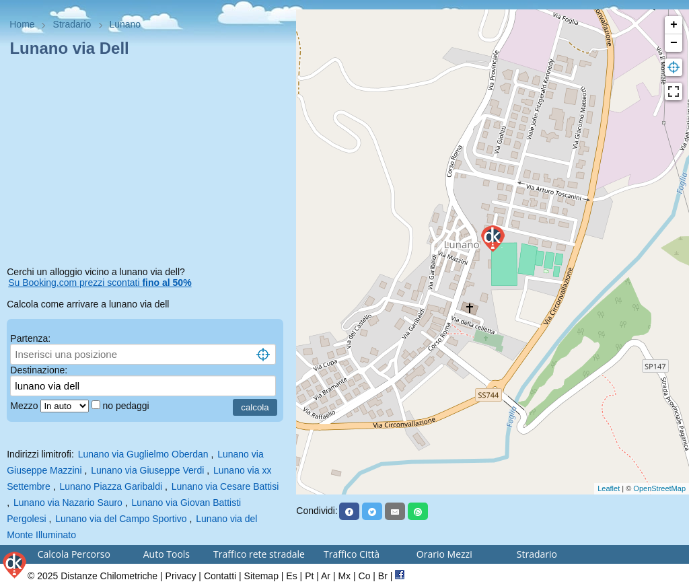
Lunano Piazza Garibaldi (111, 486)
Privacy (181, 576)
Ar (325, 576)
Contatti (220, 576)
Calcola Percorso (74, 554)
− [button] (674, 43)
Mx (344, 576)
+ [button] (674, 25)
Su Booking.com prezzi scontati (99, 282)
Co (365, 576)
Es (291, 576)
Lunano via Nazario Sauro (67, 502)
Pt (309, 576)
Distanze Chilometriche (109, 576)
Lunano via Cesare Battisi (225, 486)
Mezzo (25, 405)
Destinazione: (38, 370)
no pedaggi (126, 405)
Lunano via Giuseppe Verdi (147, 470)
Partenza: (30, 338)
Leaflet (608, 488)
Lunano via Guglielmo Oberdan (143, 454)
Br (383, 576)
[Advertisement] (148, 164)
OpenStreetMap (659, 488)
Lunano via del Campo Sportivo (120, 518)
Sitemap (261, 576)
